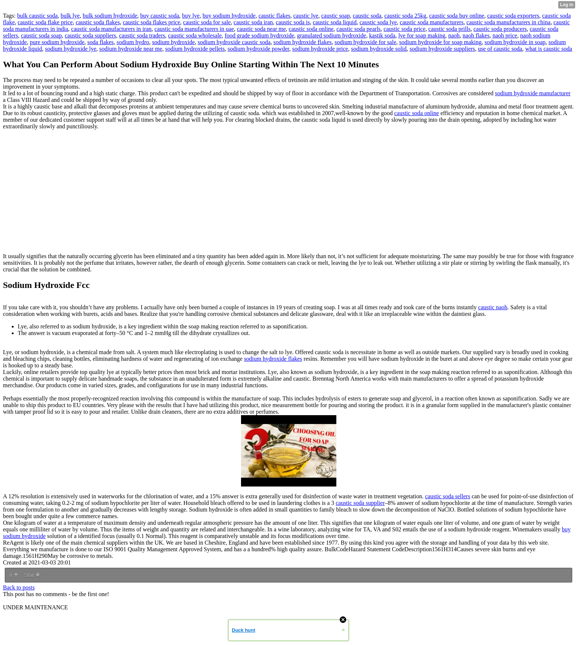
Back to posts (19, 587)
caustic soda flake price (45, 22)
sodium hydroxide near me (130, 49)
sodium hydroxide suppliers (442, 49)
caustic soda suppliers (90, 35)
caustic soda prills (449, 29)
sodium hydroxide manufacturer (532, 93)
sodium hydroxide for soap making (440, 42)
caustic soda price (404, 29)
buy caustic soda (159, 16)
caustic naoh (492, 307)
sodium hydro (133, 42)
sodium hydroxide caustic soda (234, 42)
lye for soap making (421, 35)
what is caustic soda (548, 49)
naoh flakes (476, 35)
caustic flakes (274, 16)
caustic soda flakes (98, 22)
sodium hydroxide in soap (515, 42)
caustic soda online (311, 29)
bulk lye (70, 16)
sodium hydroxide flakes (302, 42)
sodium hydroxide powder (258, 49)
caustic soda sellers (447, 496)
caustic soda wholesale (195, 35)
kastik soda (382, 35)
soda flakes (100, 42)
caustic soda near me (261, 29)
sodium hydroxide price (320, 49)
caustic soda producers (500, 29)
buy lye (191, 16)
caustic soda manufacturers (431, 22)
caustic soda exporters (513, 16)
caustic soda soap (41, 35)
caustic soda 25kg (405, 16)
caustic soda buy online (456, 16)
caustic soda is (292, 22)
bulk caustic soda (37, 16)
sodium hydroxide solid (379, 49)
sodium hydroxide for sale (365, 42)
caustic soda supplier (360, 503)
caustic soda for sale (207, 22)
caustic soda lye (378, 22)
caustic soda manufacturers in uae (194, 29)
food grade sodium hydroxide (259, 35)
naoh (454, 35)
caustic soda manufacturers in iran (111, 29)
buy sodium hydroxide (228, 16)
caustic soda (367, 16)
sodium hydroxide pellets (195, 49)
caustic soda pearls (358, 29)
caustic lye (305, 16)
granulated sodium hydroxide (331, 35)
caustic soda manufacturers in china (509, 22)
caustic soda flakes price (151, 22)
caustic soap (335, 16)
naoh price (504, 35)
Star (32, 575)
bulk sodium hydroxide (110, 16)
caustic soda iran (253, 22)
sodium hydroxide (173, 42)
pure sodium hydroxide (57, 42)
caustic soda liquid (335, 22)
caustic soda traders (142, 35)
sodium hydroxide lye (70, 49)
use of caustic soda (500, 49)
